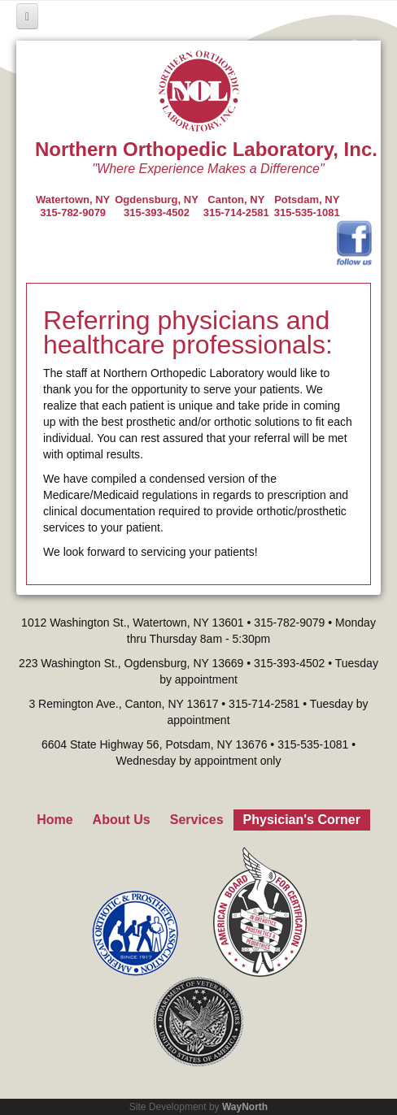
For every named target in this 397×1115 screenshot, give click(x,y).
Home (54, 819)
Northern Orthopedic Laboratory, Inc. (206, 149)
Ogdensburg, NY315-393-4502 (156, 206)
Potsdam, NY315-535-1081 (307, 206)
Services (197, 819)
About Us (122, 819)
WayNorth (245, 1107)
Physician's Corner (301, 819)
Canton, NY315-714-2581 (236, 206)
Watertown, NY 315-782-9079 (73, 206)
